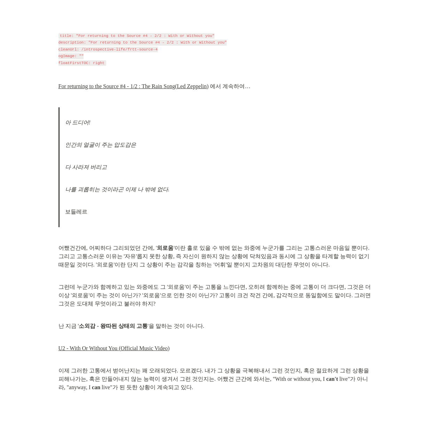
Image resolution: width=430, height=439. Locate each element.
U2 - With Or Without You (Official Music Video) (114, 348)
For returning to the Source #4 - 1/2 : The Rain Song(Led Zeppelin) (133, 86)
